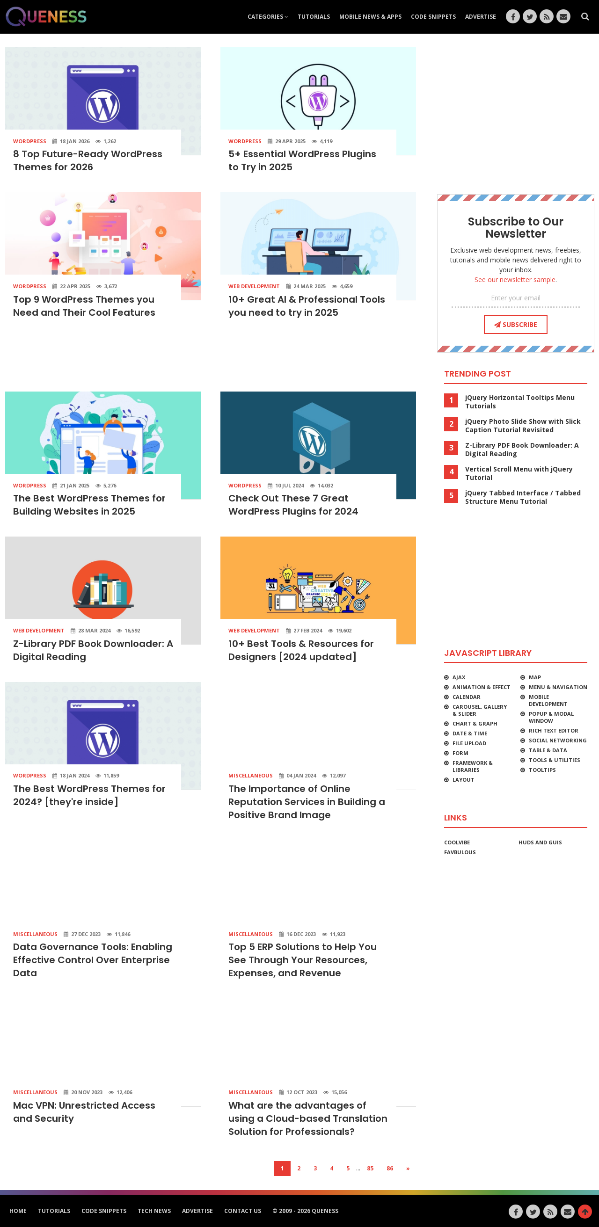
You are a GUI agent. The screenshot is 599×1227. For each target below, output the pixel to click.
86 (390, 1168)
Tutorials (314, 17)
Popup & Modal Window (551, 717)
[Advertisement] (210, 358)
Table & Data (548, 750)
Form (460, 752)
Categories (268, 17)
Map (535, 677)
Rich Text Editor (553, 730)
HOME (18, 1211)
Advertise (480, 17)
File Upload (469, 743)
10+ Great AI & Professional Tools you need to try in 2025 (306, 306)
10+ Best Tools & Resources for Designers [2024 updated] (301, 650)
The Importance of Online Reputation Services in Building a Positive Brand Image (306, 801)
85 (370, 1168)
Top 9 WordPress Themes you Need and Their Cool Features (84, 306)
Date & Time (470, 733)
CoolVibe (457, 842)
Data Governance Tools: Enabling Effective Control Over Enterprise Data (92, 960)
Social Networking (558, 740)
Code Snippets (433, 17)
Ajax (459, 677)
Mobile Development (548, 700)
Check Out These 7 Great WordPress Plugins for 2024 (293, 505)
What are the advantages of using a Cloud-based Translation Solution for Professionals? (307, 1118)
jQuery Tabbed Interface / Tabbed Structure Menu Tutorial (523, 497)
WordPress (29, 141)
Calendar (467, 696)
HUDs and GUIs (540, 842)
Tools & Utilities (554, 759)
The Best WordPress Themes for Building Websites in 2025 (89, 505)
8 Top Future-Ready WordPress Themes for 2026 (87, 160)
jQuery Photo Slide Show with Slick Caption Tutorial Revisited (523, 425)
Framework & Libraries (473, 766)
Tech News (154, 1211)
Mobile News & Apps (370, 17)
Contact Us (242, 1211)
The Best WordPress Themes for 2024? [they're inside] (89, 795)
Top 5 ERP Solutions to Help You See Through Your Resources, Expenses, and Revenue (302, 960)
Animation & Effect (482, 686)
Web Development (254, 286)
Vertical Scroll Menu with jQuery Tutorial (519, 473)
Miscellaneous (250, 775)
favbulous (460, 852)
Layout (464, 779)
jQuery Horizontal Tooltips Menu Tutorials (520, 401)
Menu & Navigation (558, 686)
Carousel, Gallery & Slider (480, 710)
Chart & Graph (475, 723)
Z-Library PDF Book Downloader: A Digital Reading (522, 449)
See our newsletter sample (515, 279)
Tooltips (542, 769)
